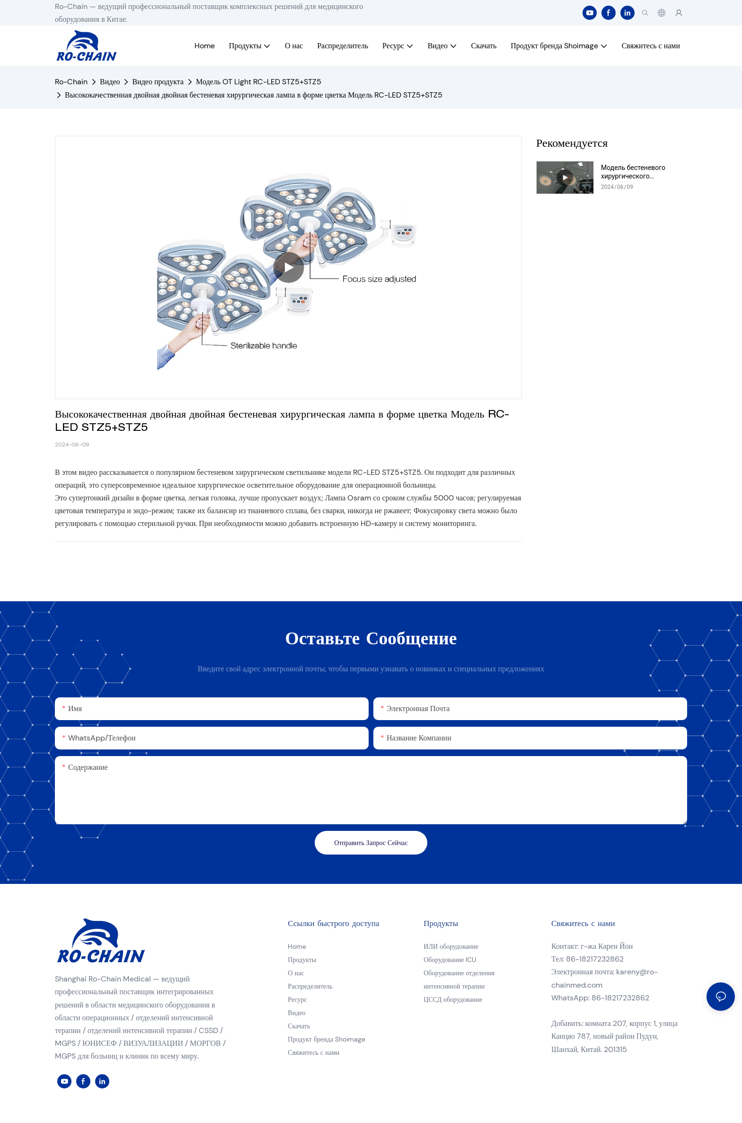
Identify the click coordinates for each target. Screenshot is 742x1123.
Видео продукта (158, 82)
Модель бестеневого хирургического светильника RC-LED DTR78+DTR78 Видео (633, 172)
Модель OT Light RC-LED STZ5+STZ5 (258, 82)
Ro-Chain (71, 82)
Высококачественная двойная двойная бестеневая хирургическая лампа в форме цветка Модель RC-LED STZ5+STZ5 (253, 95)
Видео (110, 82)
